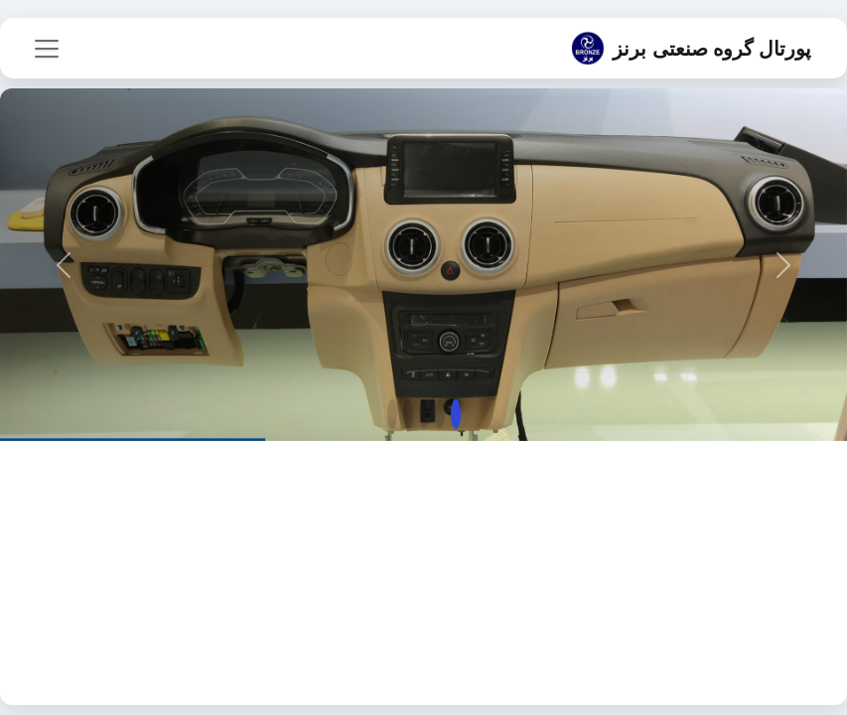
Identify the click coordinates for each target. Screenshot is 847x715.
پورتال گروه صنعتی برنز (691, 48)
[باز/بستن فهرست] (46, 49)
